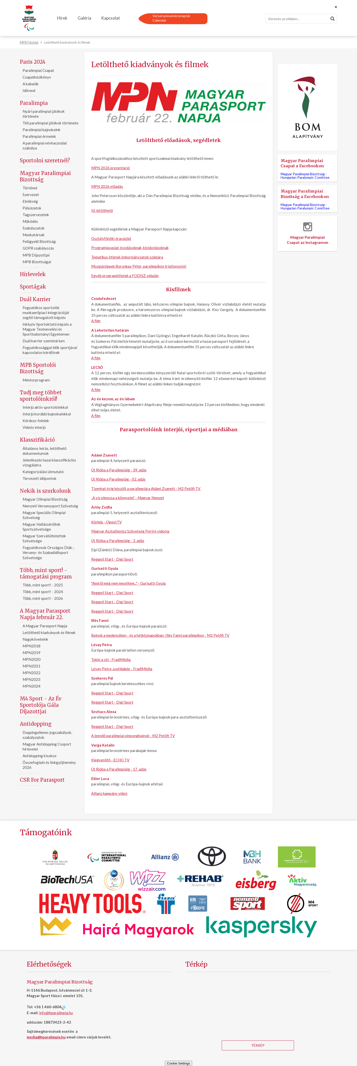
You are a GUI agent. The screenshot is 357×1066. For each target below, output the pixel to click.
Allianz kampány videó (109, 793)
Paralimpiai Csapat (38, 70)
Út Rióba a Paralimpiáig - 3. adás (117, 540)
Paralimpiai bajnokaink (41, 129)
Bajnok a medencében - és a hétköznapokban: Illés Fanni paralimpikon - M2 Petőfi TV (160, 635)
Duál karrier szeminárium (44, 341)
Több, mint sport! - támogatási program (46, 573)
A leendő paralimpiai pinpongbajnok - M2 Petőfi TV (133, 735)
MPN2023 (31, 679)
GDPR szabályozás (38, 248)
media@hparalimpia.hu (46, 1037)
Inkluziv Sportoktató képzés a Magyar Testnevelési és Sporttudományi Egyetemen (47, 329)
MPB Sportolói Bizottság (38, 368)
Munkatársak (34, 234)
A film (95, 320)
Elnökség (30, 201)
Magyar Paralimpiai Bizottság (45, 176)
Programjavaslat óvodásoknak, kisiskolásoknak (130, 247)
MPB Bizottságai (37, 261)
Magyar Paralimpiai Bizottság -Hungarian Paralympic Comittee (305, 175)
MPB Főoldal (29, 42)
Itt (93, 210)
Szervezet (31, 194)
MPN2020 (31, 659)
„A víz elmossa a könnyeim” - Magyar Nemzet (127, 497)
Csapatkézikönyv (37, 77)
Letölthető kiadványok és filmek (49, 632)
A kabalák (31, 84)
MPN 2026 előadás (107, 186)
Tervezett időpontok (40, 478)
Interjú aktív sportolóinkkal (45, 407)
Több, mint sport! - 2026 (43, 598)
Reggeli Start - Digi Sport (112, 559)
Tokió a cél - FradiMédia (111, 659)
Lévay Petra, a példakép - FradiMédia (121, 668)
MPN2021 (31, 666)
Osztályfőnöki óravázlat (111, 238)
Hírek (62, 18)
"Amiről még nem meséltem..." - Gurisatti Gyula (128, 583)
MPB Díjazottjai (36, 255)
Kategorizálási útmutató (43, 471)
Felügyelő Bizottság (39, 241)
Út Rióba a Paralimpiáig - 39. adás (119, 470)
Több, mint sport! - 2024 (43, 591)
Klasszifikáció (37, 440)
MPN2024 (31, 686)
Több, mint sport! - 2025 (43, 585)
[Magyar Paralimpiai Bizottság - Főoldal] (29, 18)
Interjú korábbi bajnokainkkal (47, 414)
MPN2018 (31, 646)
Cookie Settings (178, 1063)
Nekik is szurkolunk (45, 491)
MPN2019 (31, 652)
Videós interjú (34, 427)
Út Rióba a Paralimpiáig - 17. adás (119, 769)
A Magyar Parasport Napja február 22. (45, 614)
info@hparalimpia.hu (56, 1012)
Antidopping (36, 724)
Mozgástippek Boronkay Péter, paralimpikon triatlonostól (138, 266)
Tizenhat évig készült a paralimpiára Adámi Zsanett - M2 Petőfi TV (146, 488)
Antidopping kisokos (40, 755)
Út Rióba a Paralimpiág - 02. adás (118, 479)
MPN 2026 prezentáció (110, 168)
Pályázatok (32, 208)
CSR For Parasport (42, 780)
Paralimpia (34, 103)
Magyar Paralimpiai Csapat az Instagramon (307, 233)
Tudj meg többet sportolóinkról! (41, 395)
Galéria (84, 18)
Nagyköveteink (35, 639)
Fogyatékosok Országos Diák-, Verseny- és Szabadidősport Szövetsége (48, 552)
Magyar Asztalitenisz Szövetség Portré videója (130, 531)
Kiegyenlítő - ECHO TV (110, 760)
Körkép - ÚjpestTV (106, 522)
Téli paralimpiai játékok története (50, 123)
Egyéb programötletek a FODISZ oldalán (125, 275)
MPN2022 (31, 672)
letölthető (104, 210)
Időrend (29, 90)
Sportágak (33, 287)
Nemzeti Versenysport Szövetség (50, 506)
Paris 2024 (32, 62)
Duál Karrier (35, 299)
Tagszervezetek (36, 214)
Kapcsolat (110, 18)
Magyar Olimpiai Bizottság (45, 499)
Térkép (258, 1045)
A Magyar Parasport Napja (45, 626)
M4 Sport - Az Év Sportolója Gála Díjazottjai (40, 705)
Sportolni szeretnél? (45, 160)
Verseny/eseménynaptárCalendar (171, 18)
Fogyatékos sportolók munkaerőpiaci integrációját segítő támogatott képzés (46, 312)
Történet (30, 188)
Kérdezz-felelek (36, 420)
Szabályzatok (34, 228)
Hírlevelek (33, 274)
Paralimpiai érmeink (39, 136)
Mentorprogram (36, 380)
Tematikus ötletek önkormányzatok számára (127, 257)
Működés (30, 221)
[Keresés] (301, 18)
